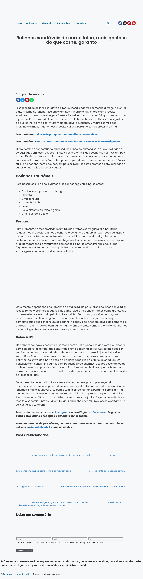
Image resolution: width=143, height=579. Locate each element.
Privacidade (80, 23)
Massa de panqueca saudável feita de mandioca (67, 134)
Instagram (62, 412)
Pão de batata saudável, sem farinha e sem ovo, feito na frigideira (78, 141)
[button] (108, 23)
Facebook (99, 412)
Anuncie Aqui (63, 23)
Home (19, 23)
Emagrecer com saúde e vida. (16, 576)
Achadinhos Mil (40, 427)
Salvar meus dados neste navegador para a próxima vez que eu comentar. (61, 544)
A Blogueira (47, 23)
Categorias (31, 23)
